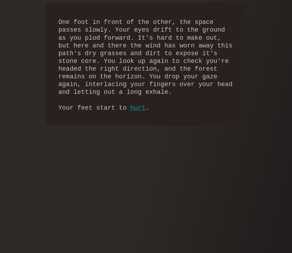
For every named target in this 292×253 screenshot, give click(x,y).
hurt (137, 107)
